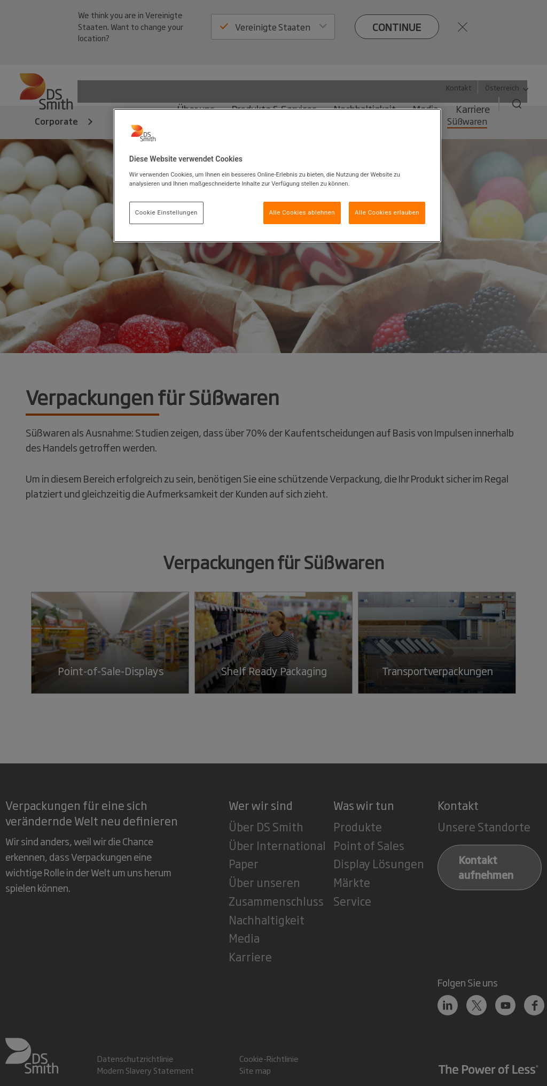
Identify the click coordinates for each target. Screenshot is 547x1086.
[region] (277, 175)
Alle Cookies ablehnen (302, 212)
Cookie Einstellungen (166, 212)
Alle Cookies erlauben (387, 212)
